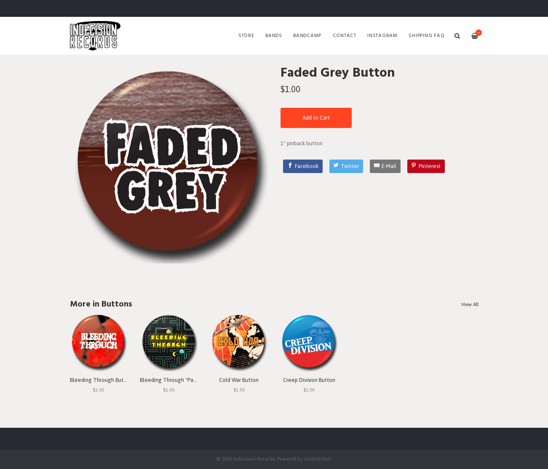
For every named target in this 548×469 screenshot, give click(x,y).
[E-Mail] (385, 166)
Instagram (382, 36)
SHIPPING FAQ (426, 36)
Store (246, 36)
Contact (344, 36)
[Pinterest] (426, 166)
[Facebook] (303, 166)
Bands (273, 36)
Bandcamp (307, 36)
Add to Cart (316, 118)
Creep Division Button (309, 380)
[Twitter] (346, 166)
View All (469, 304)
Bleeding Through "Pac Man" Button (183, 380)
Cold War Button (239, 380)
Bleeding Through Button (101, 380)
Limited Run (317, 458)
